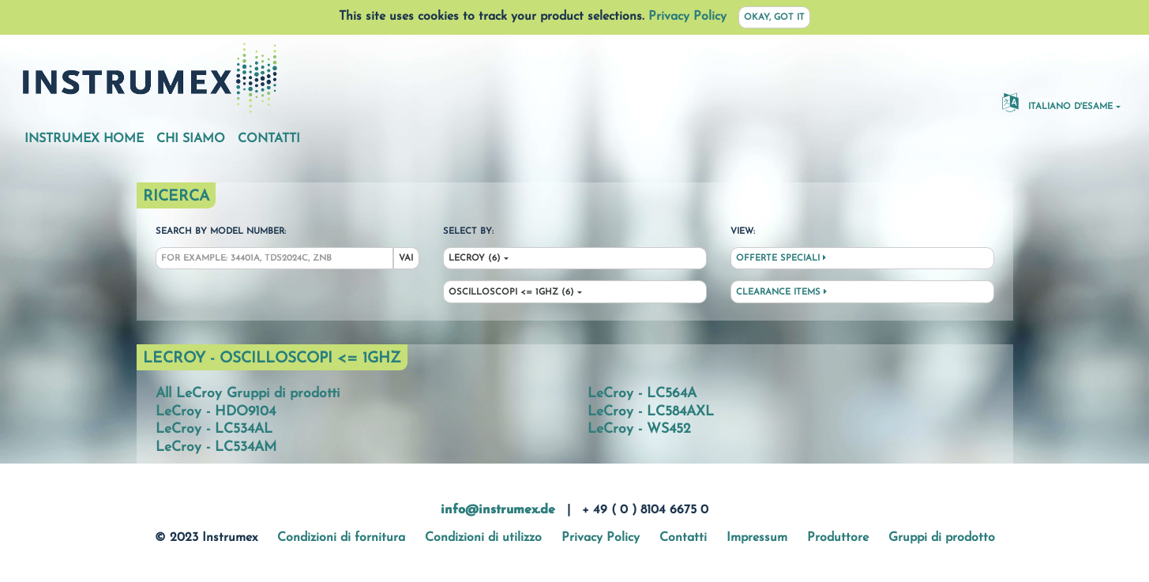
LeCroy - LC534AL (214, 429)
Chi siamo (190, 139)
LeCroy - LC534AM (216, 447)
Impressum (757, 537)
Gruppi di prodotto (941, 537)
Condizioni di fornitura (341, 537)
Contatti (269, 139)
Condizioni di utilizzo (483, 537)
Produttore (838, 537)
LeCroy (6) (475, 258)
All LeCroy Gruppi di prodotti (248, 393)
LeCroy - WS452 (639, 429)
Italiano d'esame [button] (1057, 101)
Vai (406, 258)
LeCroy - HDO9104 (216, 412)
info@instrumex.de (498, 510)
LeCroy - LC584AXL (651, 412)
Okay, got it (774, 17)
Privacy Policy (687, 16)
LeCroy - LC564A (642, 393)
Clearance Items (781, 292)
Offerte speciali (781, 258)
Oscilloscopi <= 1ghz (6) (511, 292)
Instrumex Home (84, 139)
